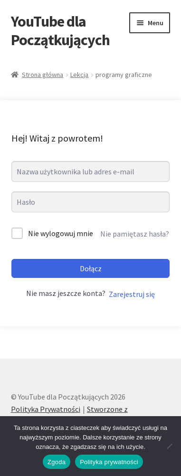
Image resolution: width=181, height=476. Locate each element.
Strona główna (42, 74)
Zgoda (57, 462)
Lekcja (79, 74)
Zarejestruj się (132, 294)
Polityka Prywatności (45, 409)
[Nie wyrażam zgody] (169, 446)
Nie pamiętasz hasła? (134, 233)
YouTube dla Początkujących (60, 30)
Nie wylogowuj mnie (60, 233)
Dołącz (91, 268)
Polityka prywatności (109, 462)
